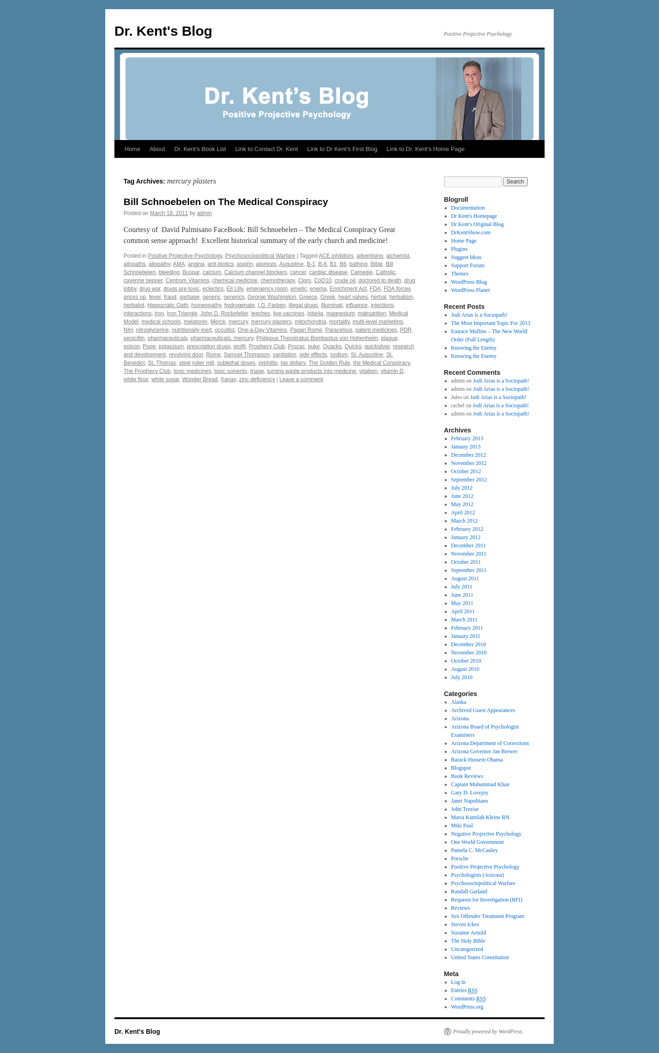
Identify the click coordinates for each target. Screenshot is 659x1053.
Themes (460, 273)
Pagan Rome (306, 330)
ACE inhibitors (336, 256)
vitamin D (392, 371)
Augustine (291, 264)
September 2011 (469, 570)
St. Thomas (162, 363)
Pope (149, 346)
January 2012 (466, 537)
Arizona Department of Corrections (490, 743)
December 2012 (468, 455)
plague (389, 338)
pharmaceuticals (168, 338)
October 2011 (466, 562)
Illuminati (331, 305)
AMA (179, 264)
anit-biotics (220, 264)
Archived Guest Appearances (483, 710)
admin (204, 213)
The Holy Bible (468, 941)
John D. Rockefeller (224, 313)
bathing (358, 264)
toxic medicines (192, 371)
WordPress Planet (470, 290)
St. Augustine (367, 354)
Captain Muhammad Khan (480, 784)
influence (356, 305)
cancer (298, 272)
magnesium (340, 313)
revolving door (186, 354)
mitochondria (310, 322)
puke (314, 346)
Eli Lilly (235, 289)
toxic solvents (230, 371)
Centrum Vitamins (187, 280)
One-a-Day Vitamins (262, 330)
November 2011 (468, 554)
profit (239, 346)
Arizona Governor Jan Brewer (484, 751)
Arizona (460, 718)
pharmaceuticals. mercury (222, 338)
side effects (313, 354)
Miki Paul (462, 825)
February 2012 (467, 529)
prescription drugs (208, 346)
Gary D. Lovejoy (470, 792)
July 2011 (462, 586)
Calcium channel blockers (255, 272)
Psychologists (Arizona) (477, 875)
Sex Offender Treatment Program (487, 916)
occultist (224, 330)
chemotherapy (277, 280)
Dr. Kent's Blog (163, 30)
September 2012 (469, 479)
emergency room (266, 289)
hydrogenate (239, 305)
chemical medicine (235, 280)
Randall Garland (469, 891)
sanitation (284, 354)
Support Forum (468, 265)
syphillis (268, 363)
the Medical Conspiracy (381, 363)
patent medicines (376, 330)
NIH (128, 330)
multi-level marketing (377, 322)
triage (257, 371)
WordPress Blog (469, 282)
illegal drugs (303, 305)
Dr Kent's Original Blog (477, 224)
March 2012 (464, 521)
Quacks (332, 346)
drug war (149, 289)
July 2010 (462, 677)
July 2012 (462, 488)
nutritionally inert (191, 330)
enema (318, 289)
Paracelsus (338, 330)
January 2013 (466, 446)
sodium (339, 354)
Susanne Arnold (468, 932)
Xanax (228, 379)
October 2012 (466, 471)
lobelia (316, 313)
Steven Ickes (465, 924)
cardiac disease (328, 272)
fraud (170, 297)
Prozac (296, 346)
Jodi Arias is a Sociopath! (479, 315)
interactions (137, 313)
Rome (213, 354)
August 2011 (465, 578)
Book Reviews (467, 776)
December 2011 (468, 545)
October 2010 (466, 661)
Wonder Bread (199, 379)
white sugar (165, 379)
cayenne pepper (143, 280)
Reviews (460, 908)
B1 (333, 264)
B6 (343, 264)
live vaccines (288, 313)
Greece (308, 297)
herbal (378, 297)
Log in (458, 982)
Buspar (191, 272)
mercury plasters (271, 322)
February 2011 (467, 628)
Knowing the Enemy (474, 348)
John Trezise (465, 809)
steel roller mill (196, 363)
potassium (171, 346)
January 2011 (466, 636)
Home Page (464, 241)
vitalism (368, 371)
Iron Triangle (182, 313)
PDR (405, 330)
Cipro (304, 280)
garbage (189, 297)
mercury (238, 322)
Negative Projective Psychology (486, 834)
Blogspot (461, 768)
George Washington (272, 297)
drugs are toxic (181, 289)
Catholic (385, 272)
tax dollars (293, 363)
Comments (468, 998)
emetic (299, 289)
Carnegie (362, 272)
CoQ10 (322, 280)
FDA (375, 289)
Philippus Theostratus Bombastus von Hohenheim (317, 338)
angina (196, 264)
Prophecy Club (267, 346)
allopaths (135, 264)
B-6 (322, 264)
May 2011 (462, 603)
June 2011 (462, 595)
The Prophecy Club (147, 371)
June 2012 (462, 496)
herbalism (401, 297)
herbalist (134, 305)
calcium (212, 272)
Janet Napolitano (469, 801)
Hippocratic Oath (167, 305)
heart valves (353, 297)
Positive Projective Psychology (185, 256)
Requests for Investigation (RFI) (487, 899)
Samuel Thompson (247, 354)
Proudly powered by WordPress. (488, 1031)
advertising (370, 256)
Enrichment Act (348, 289)
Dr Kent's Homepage (474, 216)
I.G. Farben (272, 305)
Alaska (458, 702)
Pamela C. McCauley (474, 850)
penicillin (134, 338)
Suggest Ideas (466, 257)
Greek (327, 297)
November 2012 (469, 463)
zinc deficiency (257, 379)
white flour (136, 379)
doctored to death (379, 280)
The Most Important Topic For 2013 (490, 323)
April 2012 (463, 512)
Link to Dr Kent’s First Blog (342, 149)
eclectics (213, 289)
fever (155, 297)
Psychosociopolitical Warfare (260, 256)
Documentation (468, 208)
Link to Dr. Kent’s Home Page (426, 149)
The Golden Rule (329, 363)
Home (132, 149)
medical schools (160, 322)
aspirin (245, 264)
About (157, 149)
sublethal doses (236, 363)
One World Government (477, 842)
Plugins (459, 249)
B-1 (311, 264)
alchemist (398, 256)
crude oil (345, 280)
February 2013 (467, 438)
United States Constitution (480, 957)
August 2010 (465, 669)
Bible (377, 264)
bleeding (169, 272)
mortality (339, 322)
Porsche (460, 858)
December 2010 (468, 644)
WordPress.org (467, 1007)
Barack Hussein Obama (477, 759)
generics (234, 297)
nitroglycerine (152, 330)
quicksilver (376, 346)
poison (132, 346)
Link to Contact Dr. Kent (266, 149)
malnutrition (372, 313)
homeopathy (206, 305)
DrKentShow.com (471, 232)
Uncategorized (467, 949)
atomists (266, 264)
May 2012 (462, 504)
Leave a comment (301, 379)
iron (159, 313)
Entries (464, 990)
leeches (260, 313)
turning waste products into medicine (312, 371)
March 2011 (464, 619)
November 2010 (469, 652)
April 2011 (463, 611)
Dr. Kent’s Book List (200, 149)
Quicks (353, 346)
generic (212, 297)
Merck (218, 322)
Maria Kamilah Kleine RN (480, 817)
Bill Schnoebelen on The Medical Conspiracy (226, 201)
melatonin (195, 322)
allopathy (159, 264)
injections (382, 305)
